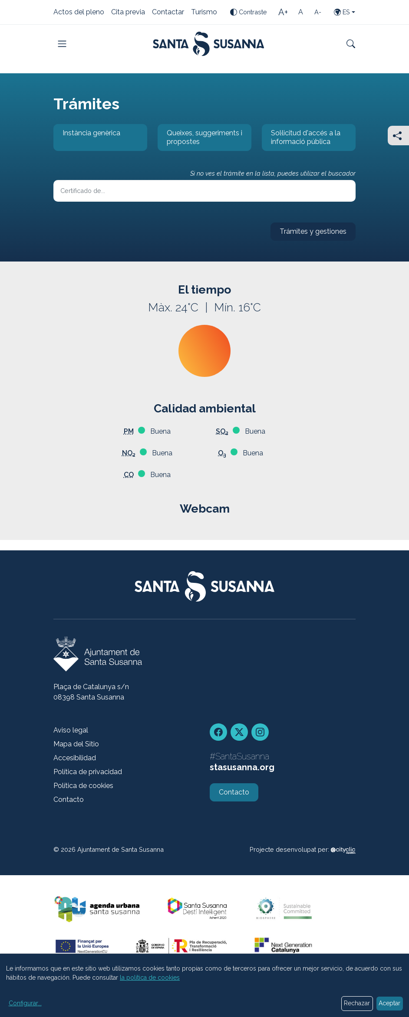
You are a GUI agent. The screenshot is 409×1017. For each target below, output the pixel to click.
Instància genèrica (86, 140)
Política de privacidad (87, 772)
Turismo (204, 12)
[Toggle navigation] (62, 43)
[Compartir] (398, 135)
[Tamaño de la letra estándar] (300, 12)
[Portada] (208, 44)
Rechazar (357, 1003)
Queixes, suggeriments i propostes (200, 140)
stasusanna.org (242, 767)
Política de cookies (83, 786)
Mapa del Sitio (76, 744)
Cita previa (128, 12)
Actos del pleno (78, 12)
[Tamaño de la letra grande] (283, 12)
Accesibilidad (74, 758)
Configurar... (25, 1003)
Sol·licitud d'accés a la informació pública (301, 140)
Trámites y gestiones (308, 234)
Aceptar (389, 1003)
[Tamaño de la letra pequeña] (318, 12)
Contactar (168, 12)
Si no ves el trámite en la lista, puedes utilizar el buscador (273, 173)
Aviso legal (70, 730)
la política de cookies (150, 977)
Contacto (68, 799)
